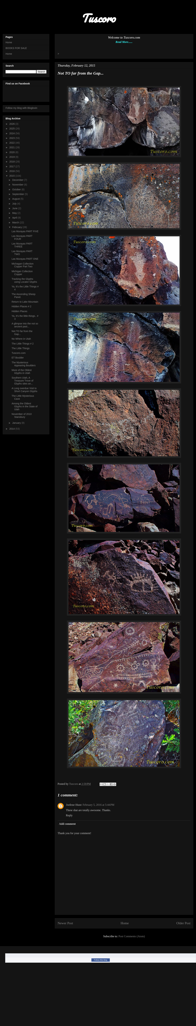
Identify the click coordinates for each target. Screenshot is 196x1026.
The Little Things (20, 348)
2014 (12, 428)
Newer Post (65, 923)
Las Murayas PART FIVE (25, 231)
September (18, 194)
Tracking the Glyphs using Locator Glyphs (24, 280)
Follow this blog (100, 960)
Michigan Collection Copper (22, 273)
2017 (12, 166)
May (14, 213)
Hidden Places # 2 (21, 306)
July (14, 203)
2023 (12, 138)
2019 (12, 157)
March (16, 222)
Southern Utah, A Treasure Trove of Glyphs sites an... (22, 380)
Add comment (67, 823)
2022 (12, 142)
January (17, 422)
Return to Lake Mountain (25, 301)
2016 (12, 171)
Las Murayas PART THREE (22, 245)
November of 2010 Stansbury (22, 415)
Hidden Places (19, 311)
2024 (12, 133)
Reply (69, 815)
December (18, 180)
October (17, 189)
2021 (12, 147)
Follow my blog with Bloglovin (21, 108)
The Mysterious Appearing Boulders (24, 364)
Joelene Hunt (74, 804)
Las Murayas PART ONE (25, 258)
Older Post (183, 923)
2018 (12, 161)
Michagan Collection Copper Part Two (22, 265)
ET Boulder (18, 357)
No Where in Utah (21, 338)
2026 (12, 123)
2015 (12, 175)
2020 (12, 152)
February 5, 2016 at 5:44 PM (98, 804)
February (17, 227)
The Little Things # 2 (23, 343)
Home (125, 923)
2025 (12, 128)
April (15, 217)
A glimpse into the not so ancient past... (25, 325)
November (18, 184)
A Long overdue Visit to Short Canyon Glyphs (24, 390)
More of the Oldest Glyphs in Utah (22, 371)
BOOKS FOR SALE (16, 48)
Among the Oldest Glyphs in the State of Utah (24, 406)
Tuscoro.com (18, 353)
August (16, 198)
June (15, 208)
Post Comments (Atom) (131, 936)
